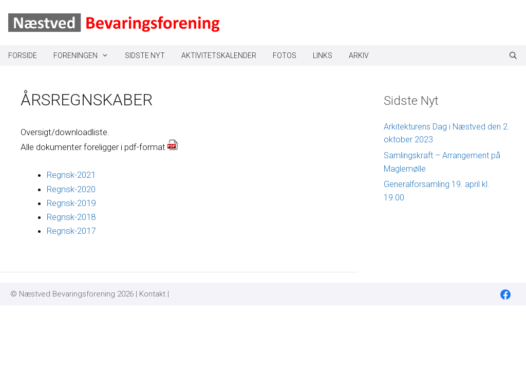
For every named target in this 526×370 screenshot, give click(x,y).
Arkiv (359, 55)
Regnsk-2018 (71, 217)
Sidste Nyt (145, 55)
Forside (22, 55)
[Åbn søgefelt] (513, 55)
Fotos (284, 55)
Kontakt (152, 294)
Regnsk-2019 (71, 203)
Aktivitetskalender (218, 55)
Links (322, 55)
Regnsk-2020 (71, 189)
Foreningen (85, 55)
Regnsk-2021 (71, 175)
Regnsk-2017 (71, 231)
